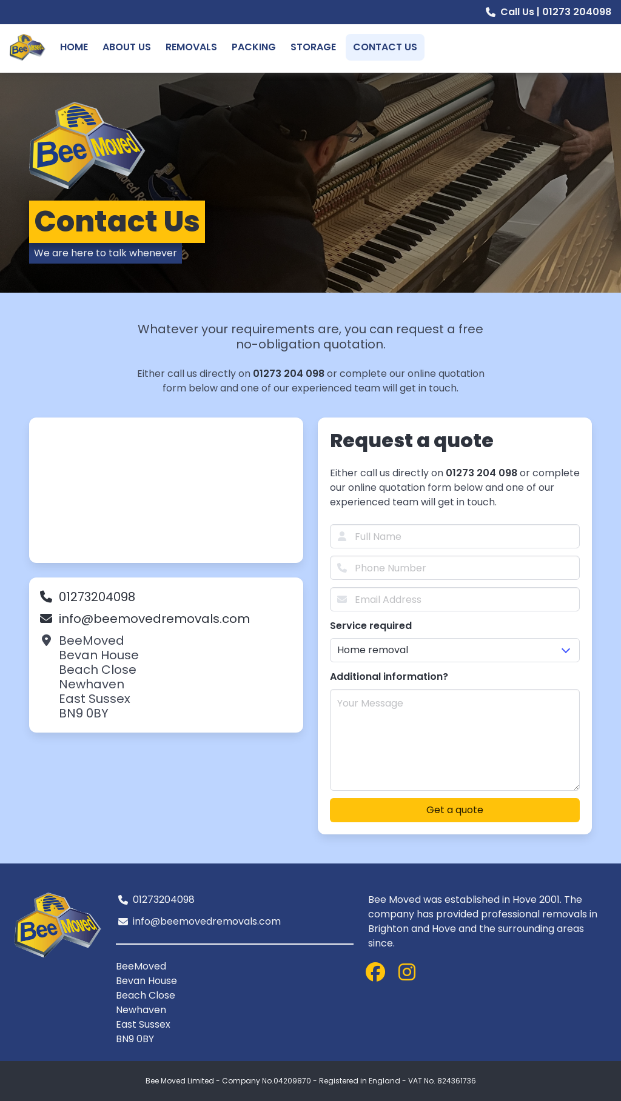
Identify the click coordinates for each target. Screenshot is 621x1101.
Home (74, 47)
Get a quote (454, 810)
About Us (126, 47)
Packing (254, 47)
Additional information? (389, 677)
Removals (191, 47)
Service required (371, 626)
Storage (313, 47)
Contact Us (385, 47)
